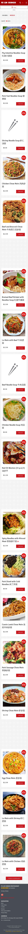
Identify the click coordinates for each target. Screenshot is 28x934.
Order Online (4, 905)
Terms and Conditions (5, 910)
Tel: (5, 920)
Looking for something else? (14, 878)
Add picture (24, 27)
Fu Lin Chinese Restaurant (10, 886)
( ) (23, 3)
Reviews (3, 909)
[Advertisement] (14, 253)
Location (3, 906)
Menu (2, 903)
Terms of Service (16, 931)
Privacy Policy (4, 912)
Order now (20, 60)
